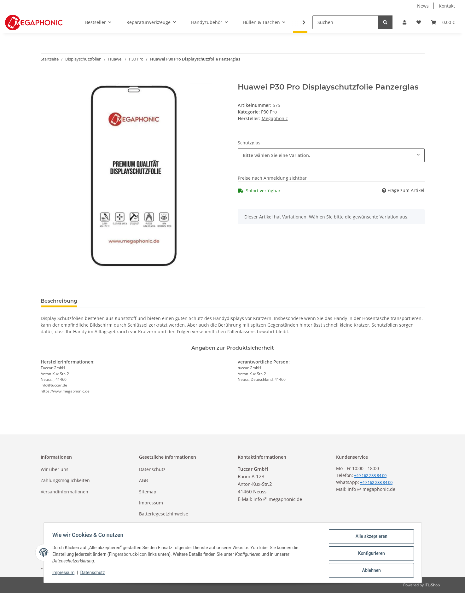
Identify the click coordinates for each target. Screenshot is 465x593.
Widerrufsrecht (155, 525)
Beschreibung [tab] (59, 301)
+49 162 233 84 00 (376, 482)
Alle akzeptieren (370, 537)
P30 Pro (269, 112)
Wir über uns (54, 469)
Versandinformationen (64, 492)
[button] (404, 22)
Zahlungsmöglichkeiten (65, 480)
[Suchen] (345, 22)
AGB (143, 480)
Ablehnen (370, 570)
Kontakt (447, 6)
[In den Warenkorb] (46, 79)
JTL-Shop (432, 585)
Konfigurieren (370, 554)
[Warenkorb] (443, 22)
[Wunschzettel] (418, 22)
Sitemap (147, 492)
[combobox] (331, 155)
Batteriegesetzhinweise (163, 514)
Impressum (151, 503)
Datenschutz (152, 469)
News (423, 6)
